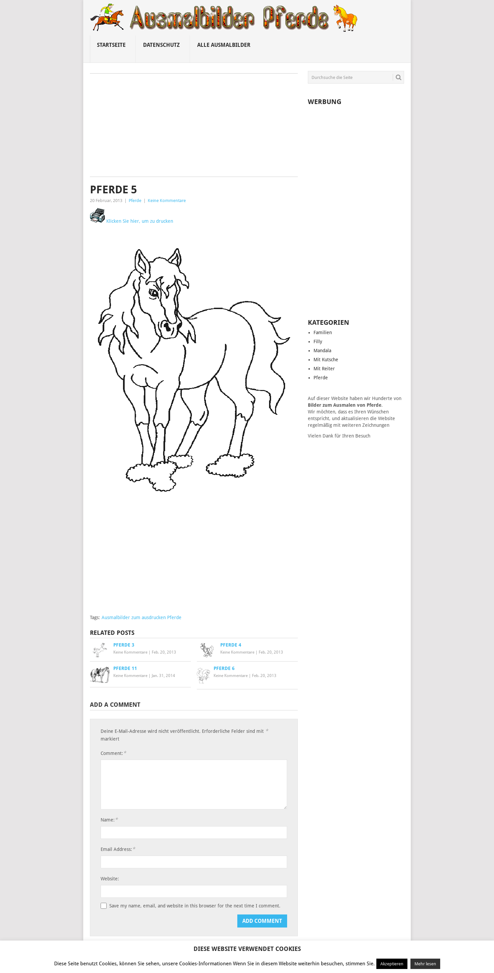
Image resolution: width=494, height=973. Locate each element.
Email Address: (118, 849)
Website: (110, 878)
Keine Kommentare (167, 200)
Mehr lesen (425, 963)
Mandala (322, 350)
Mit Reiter (324, 368)
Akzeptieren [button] (391, 963)
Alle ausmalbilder (223, 45)
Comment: (113, 753)
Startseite (111, 45)
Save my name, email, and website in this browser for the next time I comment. (194, 905)
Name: (109, 819)
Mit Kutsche (326, 359)
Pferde (135, 200)
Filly (318, 341)
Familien (323, 332)
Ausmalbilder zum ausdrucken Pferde (141, 617)
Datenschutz (161, 45)
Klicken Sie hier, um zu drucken (131, 221)
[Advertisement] (194, 127)
